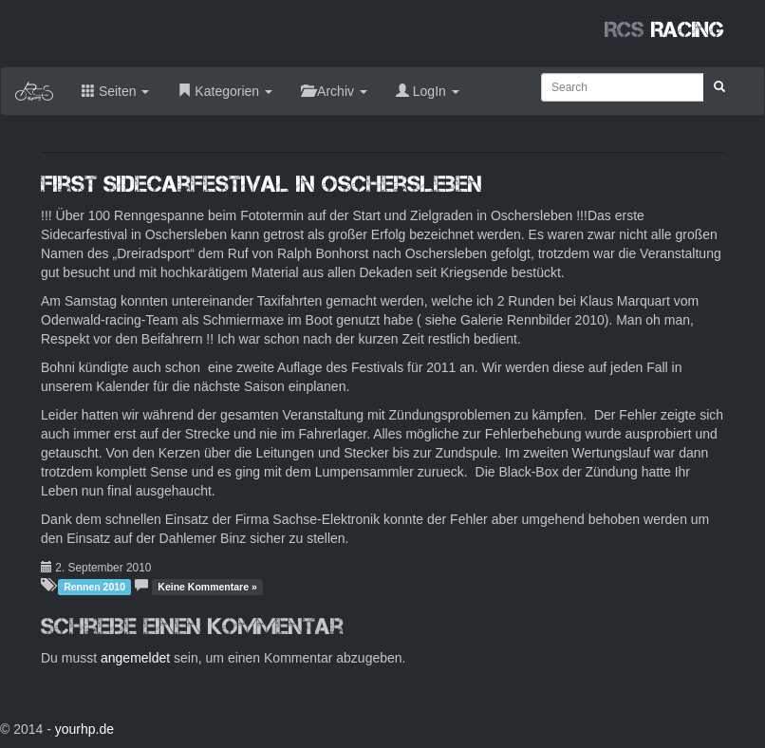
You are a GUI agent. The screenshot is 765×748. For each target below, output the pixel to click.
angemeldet (135, 657)
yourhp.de (84, 729)
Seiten (115, 91)
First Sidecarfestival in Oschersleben (261, 183)
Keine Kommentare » (207, 586)
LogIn (427, 91)
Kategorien (224, 91)
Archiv (334, 91)
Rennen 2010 (94, 586)
